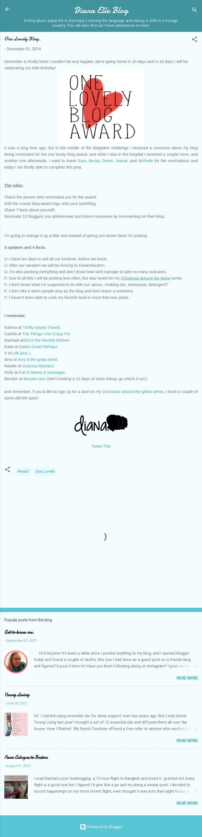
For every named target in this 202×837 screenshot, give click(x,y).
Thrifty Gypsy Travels (41, 327)
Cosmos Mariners (38, 366)
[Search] (194, 11)
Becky (94, 160)
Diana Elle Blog (101, 10)
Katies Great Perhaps (38, 346)
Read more (187, 678)
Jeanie (121, 160)
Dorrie (107, 160)
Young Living (16, 694)
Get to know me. (19, 632)
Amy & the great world (37, 359)
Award (23, 471)
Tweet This (100, 446)
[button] (194, 40)
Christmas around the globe (145, 278)
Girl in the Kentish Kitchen (47, 340)
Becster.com (35, 378)
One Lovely (45, 471)
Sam (82, 160)
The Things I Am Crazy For (46, 333)
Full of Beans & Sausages (42, 372)
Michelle (145, 160)
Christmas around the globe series (132, 391)
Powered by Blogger (101, 826)
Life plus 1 (22, 353)
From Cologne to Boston (25, 757)
